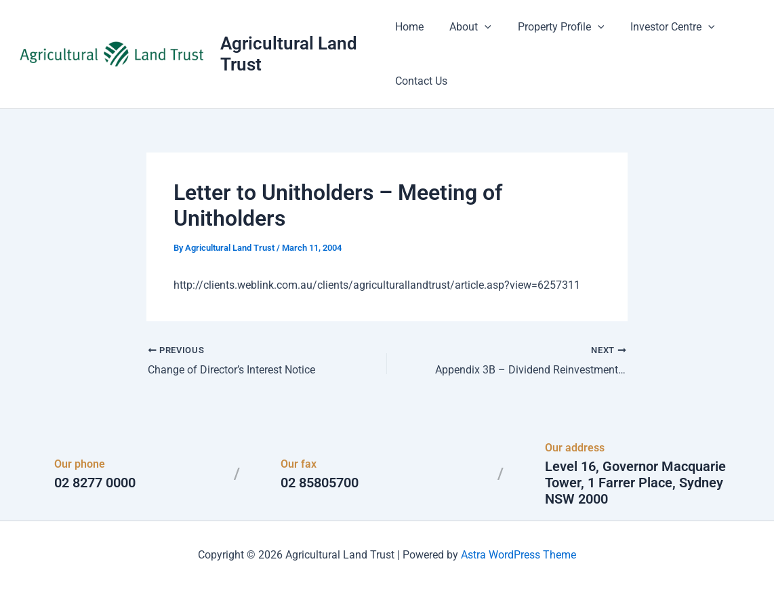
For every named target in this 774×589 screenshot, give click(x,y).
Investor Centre (659, 27)
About (466, 27)
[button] (480, 27)
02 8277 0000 (95, 482)
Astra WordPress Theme (518, 554)
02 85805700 (320, 482)
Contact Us (421, 81)
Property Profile (551, 27)
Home (409, 26)
